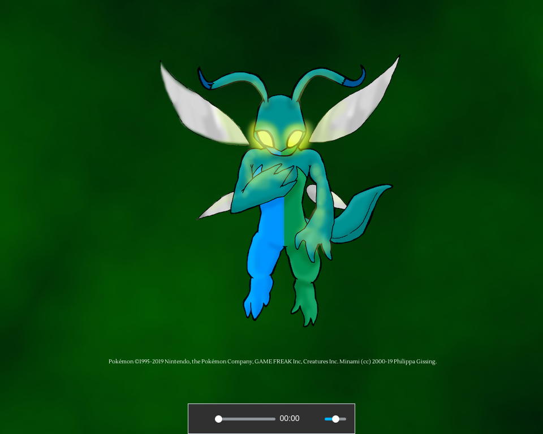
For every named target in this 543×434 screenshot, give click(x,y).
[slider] (245, 419)
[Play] (203, 419)
